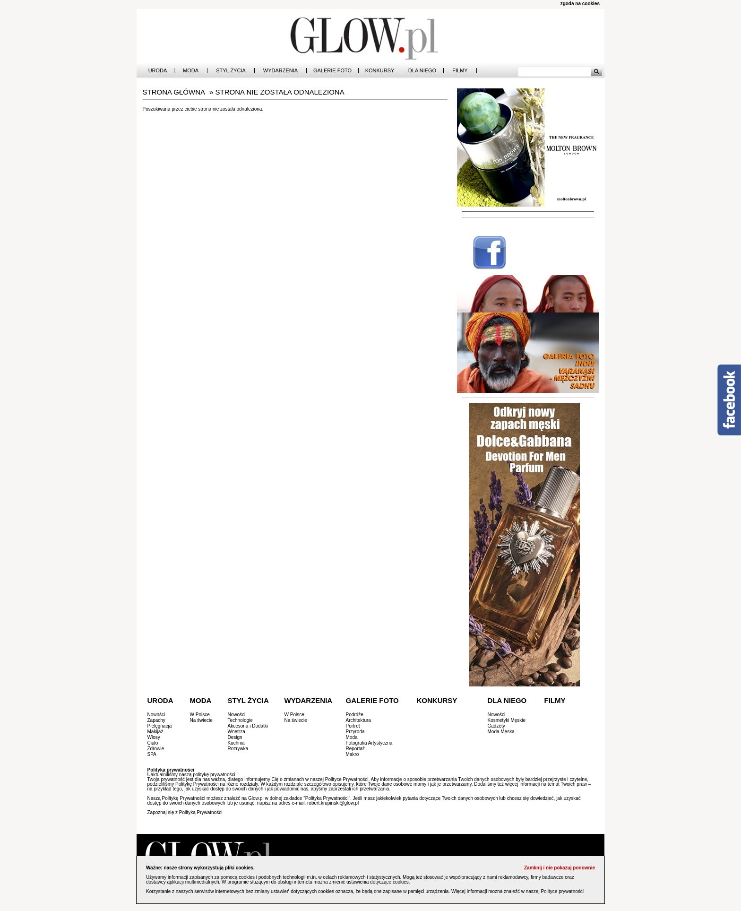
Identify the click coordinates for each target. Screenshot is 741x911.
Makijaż (155, 731)
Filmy (459, 70)
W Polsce (200, 714)
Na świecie (201, 720)
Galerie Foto (332, 70)
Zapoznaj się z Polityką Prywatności (185, 812)
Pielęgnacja (159, 726)
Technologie (240, 720)
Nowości (156, 714)
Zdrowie (155, 748)
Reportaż (355, 748)
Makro (352, 754)
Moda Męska (501, 731)
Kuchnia (236, 743)
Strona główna (174, 91)
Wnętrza (236, 731)
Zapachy (156, 720)
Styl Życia (231, 70)
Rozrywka (238, 748)
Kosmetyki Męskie (507, 720)
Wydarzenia (280, 70)
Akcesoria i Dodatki (248, 726)
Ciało (152, 743)
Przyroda (355, 731)
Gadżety (496, 726)
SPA (151, 754)
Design (235, 737)
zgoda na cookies (580, 3)
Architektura (358, 720)
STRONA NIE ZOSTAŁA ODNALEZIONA (280, 92)
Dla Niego (422, 70)
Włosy (153, 737)
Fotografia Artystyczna (369, 743)
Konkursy (380, 70)
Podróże (354, 714)
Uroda (157, 70)
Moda (190, 70)
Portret (353, 726)
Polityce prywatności (562, 891)
